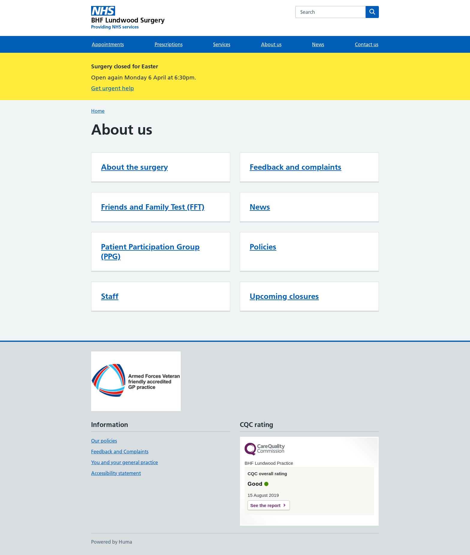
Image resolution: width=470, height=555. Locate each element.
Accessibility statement (116, 473)
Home (98, 111)
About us (271, 44)
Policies (263, 247)
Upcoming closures (284, 296)
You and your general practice (124, 462)
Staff (109, 296)
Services (221, 44)
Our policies (104, 441)
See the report (265, 505)
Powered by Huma (111, 542)
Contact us (366, 44)
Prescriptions (169, 44)
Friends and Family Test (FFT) (152, 207)
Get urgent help (112, 88)
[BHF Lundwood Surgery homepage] (128, 18)
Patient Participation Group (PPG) (150, 251)
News (318, 44)
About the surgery (134, 167)
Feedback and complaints (295, 167)
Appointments (108, 44)
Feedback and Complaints (119, 452)
